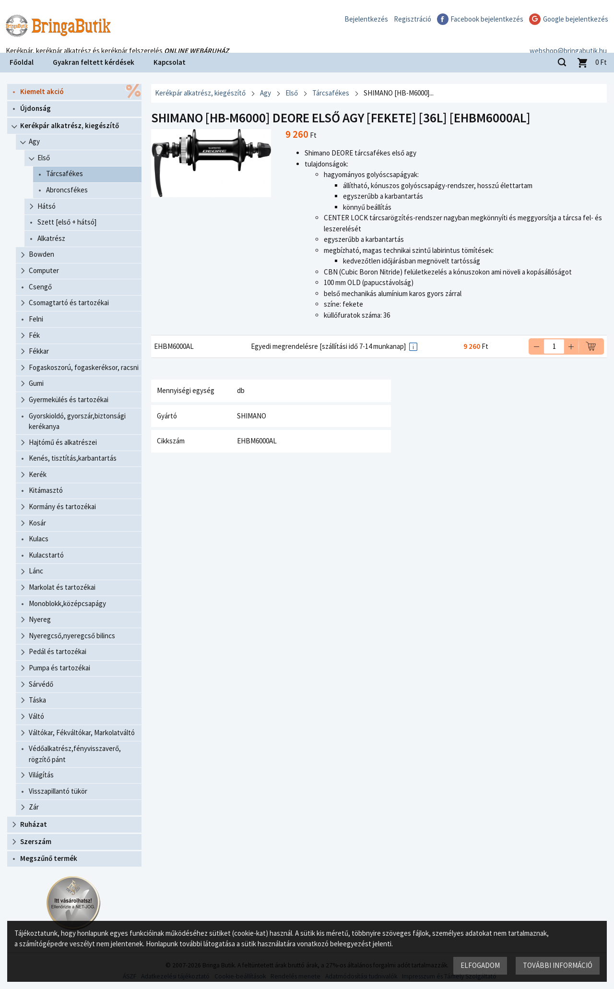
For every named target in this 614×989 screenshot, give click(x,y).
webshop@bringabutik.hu (568, 40)
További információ (557, 965)
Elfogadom (480, 965)
